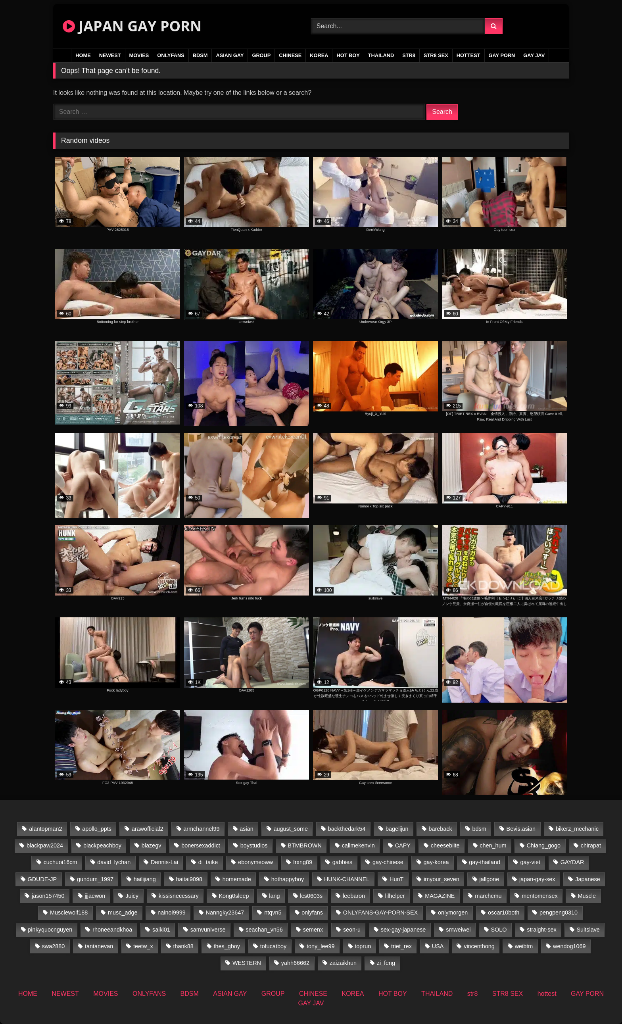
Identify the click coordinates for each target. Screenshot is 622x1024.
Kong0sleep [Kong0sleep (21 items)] (234, 896)
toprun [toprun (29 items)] (363, 946)
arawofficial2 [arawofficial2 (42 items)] (147, 829)
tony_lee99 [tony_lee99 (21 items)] (320, 946)
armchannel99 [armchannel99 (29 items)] (201, 829)
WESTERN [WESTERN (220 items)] (246, 963)
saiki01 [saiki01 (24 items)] (161, 929)
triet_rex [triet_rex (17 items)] (401, 946)
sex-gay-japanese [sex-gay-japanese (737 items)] (403, 929)
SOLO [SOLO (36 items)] (499, 929)
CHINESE (290, 55)
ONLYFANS (170, 55)
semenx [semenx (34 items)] (313, 929)
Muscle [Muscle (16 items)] (587, 896)
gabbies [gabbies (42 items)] (342, 862)
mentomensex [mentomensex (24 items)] (539, 896)
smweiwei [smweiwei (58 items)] (458, 929)
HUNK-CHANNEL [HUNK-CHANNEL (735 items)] (346, 879)
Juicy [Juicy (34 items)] (131, 896)
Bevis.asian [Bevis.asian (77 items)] (521, 829)
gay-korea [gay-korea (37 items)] (436, 862)
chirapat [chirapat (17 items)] (591, 845)
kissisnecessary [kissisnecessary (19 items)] (179, 896)
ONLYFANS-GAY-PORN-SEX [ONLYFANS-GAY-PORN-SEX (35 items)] (380, 912)
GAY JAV (534, 55)
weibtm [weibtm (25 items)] (524, 946)
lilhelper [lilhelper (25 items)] (395, 896)
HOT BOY (347, 55)
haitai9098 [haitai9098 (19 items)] (189, 879)
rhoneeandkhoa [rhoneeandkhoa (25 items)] (112, 929)
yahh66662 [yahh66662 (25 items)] (295, 963)
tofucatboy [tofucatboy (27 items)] (273, 946)
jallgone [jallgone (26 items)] (489, 879)
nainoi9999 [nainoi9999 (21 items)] (171, 912)
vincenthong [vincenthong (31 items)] (479, 946)
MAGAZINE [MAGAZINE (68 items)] (440, 896)
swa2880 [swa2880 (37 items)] (53, 946)
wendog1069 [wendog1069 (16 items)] (569, 946)
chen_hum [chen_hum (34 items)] (493, 845)
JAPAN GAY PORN (132, 26)
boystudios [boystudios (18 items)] (254, 845)
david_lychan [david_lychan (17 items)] (114, 862)
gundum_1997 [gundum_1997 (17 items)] (95, 879)
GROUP (261, 55)
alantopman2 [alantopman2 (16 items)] (45, 829)
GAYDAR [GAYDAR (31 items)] (572, 862)
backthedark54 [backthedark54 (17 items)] (346, 829)
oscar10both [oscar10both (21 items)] (503, 912)
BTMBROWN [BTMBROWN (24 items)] (305, 845)
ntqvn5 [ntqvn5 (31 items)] (272, 912)
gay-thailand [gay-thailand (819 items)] (484, 862)
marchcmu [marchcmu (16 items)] (488, 896)
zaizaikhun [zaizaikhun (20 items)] (343, 963)
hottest (468, 55)
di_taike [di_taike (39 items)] (208, 862)
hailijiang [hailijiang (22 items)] (145, 879)
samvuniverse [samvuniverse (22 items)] (208, 929)
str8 (408, 55)
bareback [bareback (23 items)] (440, 829)
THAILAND (381, 55)
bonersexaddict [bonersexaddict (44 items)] (200, 845)
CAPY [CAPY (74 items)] (403, 845)
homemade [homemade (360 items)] (237, 879)
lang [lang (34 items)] (274, 896)
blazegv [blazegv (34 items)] (151, 845)
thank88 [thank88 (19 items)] (183, 946)
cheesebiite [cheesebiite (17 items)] (445, 845)
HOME (82, 55)
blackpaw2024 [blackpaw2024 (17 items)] (45, 845)
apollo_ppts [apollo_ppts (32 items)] (96, 829)
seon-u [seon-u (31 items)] (352, 929)
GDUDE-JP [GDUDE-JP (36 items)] (42, 879)
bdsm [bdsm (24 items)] (479, 829)
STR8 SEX (436, 55)
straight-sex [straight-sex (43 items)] (541, 929)
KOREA (319, 55)
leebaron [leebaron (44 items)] (354, 896)
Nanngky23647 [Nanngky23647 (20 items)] (225, 912)
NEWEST (110, 55)
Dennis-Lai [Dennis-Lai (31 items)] (164, 862)
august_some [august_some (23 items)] (291, 829)
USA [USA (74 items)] (438, 946)
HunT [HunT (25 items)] (396, 879)
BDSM (200, 55)
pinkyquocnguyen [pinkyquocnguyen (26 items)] (50, 929)
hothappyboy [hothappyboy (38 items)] (287, 879)
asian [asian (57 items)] (246, 829)
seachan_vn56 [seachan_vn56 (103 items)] (264, 929)
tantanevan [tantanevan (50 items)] (99, 946)
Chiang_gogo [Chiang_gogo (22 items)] (543, 845)
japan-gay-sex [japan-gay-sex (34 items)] (537, 879)
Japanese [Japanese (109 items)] (587, 879)
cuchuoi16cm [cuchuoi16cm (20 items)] (60, 862)
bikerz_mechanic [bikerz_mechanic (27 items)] (577, 829)
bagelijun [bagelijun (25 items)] (397, 829)
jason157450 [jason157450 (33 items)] (48, 896)
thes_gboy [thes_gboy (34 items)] (227, 946)
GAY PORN (502, 55)
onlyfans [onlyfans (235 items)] (312, 912)
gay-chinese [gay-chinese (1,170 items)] (387, 862)
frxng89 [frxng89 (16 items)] (302, 862)
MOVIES (139, 55)
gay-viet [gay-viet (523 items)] (530, 862)
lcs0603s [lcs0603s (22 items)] (311, 896)
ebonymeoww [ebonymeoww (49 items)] (255, 862)
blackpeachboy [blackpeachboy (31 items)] (102, 845)
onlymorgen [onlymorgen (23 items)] (453, 912)
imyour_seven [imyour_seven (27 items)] (441, 879)
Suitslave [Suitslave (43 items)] (587, 929)
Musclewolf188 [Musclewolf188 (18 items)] (69, 912)
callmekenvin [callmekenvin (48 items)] (358, 845)
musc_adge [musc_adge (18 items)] (122, 912)
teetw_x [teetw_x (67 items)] (143, 946)
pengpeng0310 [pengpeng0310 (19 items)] (558, 912)
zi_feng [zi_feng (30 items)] (386, 963)
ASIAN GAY (230, 55)
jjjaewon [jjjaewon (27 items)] (94, 896)
